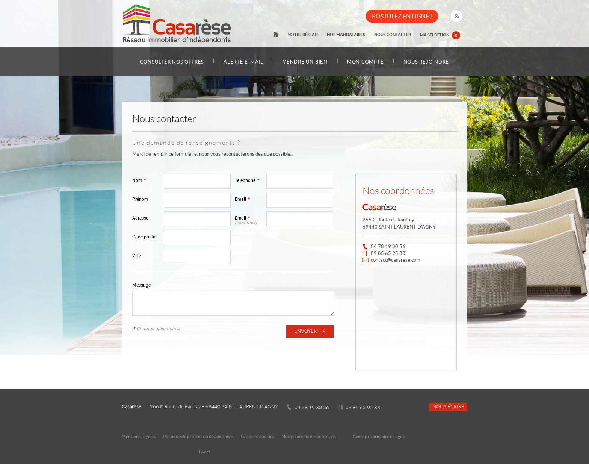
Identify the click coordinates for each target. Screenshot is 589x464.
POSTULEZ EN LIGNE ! (402, 16)
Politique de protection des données (198, 436)
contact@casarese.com (395, 260)
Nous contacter (392, 34)
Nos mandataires (346, 34)
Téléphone (247, 180)
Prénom (140, 199)
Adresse (140, 218)
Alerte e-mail (243, 62)
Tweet (204, 451)
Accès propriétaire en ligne (379, 436)
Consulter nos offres (172, 62)
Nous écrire (448, 406)
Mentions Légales (139, 436)
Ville (136, 255)
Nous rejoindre (426, 62)
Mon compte (365, 62)
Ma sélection (440, 35)
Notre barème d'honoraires (309, 436)
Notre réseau (303, 34)
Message (141, 285)
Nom (139, 180)
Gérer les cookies (257, 436)
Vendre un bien (305, 62)
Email (242, 199)
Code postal (144, 237)
